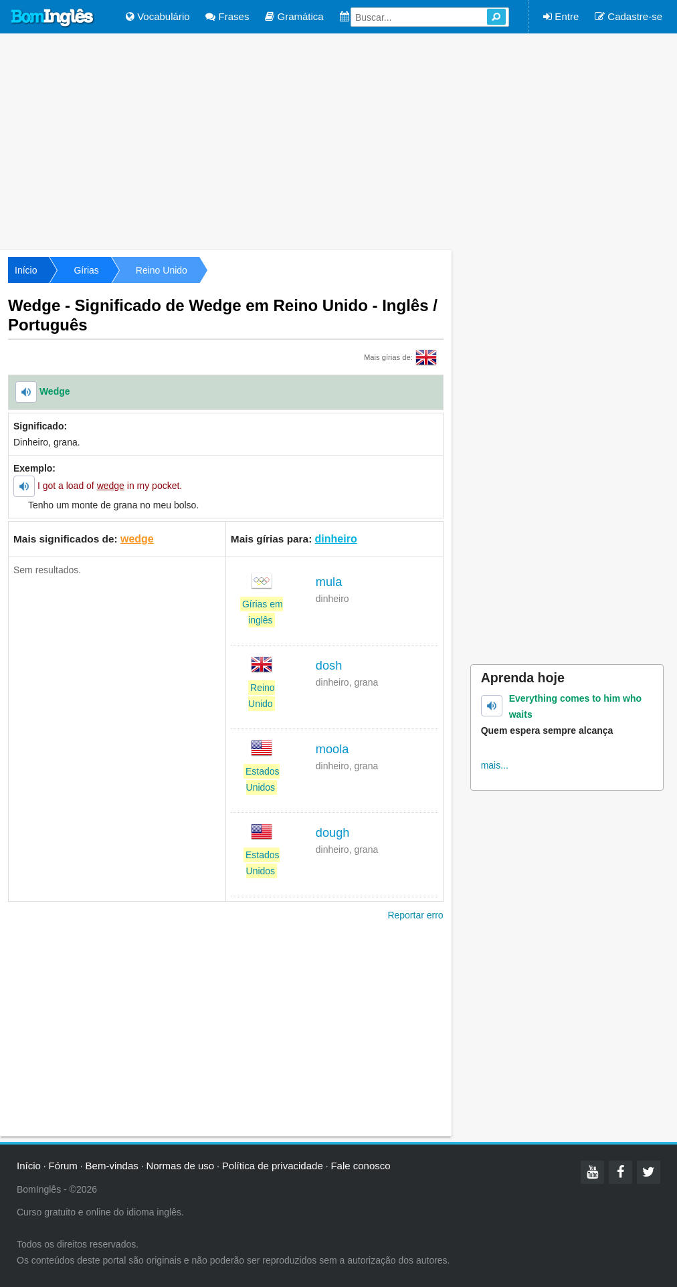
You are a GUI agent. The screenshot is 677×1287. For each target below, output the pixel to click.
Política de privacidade (272, 1165)
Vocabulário (158, 16)
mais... (494, 765)
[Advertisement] (338, 140)
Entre (561, 16)
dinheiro (336, 538)
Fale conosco (360, 1165)
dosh (329, 665)
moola (332, 749)
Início (26, 270)
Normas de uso (180, 1165)
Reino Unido (161, 270)
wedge (137, 538)
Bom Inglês (53, 18)
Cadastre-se (628, 16)
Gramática (294, 16)
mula (329, 582)
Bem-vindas (112, 1165)
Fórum (63, 1165)
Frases (227, 16)
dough (333, 832)
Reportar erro (415, 915)
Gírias (86, 270)
